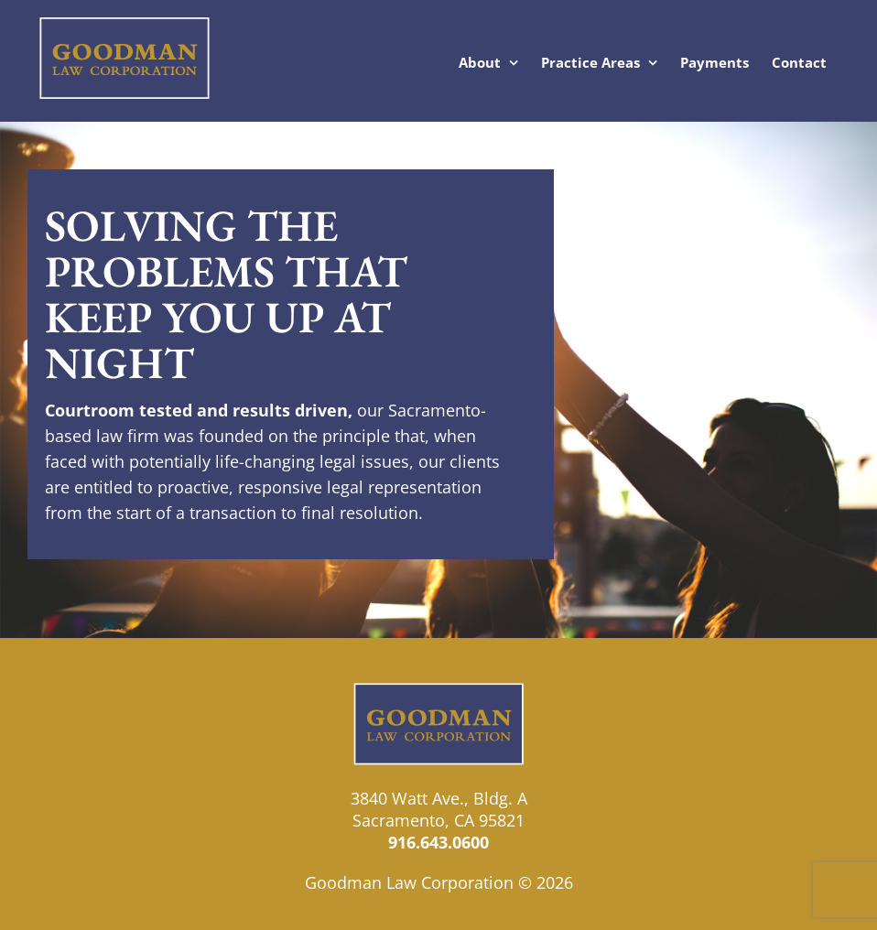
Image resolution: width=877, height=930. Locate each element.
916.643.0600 (438, 842)
